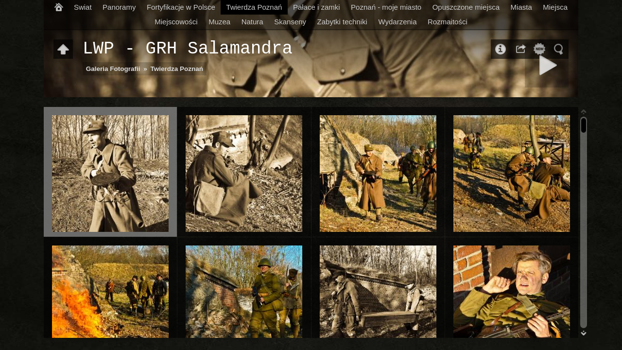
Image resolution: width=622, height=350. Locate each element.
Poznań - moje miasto (386, 7)
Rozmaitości (447, 22)
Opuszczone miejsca (466, 7)
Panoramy (119, 7)
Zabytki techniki (342, 22)
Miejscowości (176, 22)
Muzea (219, 22)
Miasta (521, 7)
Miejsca (555, 7)
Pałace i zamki (316, 7)
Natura (252, 22)
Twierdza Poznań (254, 7)
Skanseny (290, 22)
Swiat (83, 7)
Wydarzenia (397, 22)
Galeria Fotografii (113, 68)
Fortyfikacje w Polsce (181, 7)
